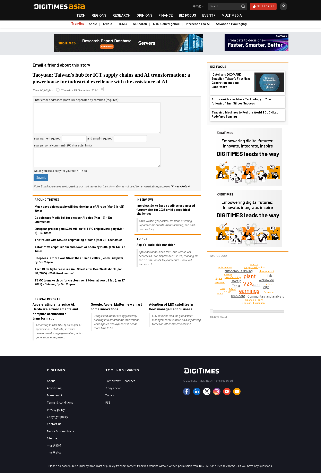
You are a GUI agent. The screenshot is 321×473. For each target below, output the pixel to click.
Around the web (47, 199)
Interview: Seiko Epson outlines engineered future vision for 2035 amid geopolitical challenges (166, 209)
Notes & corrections (60, 431)
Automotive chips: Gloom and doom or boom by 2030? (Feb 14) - (80, 249)
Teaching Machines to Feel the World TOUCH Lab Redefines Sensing (245, 114)
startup (236, 281)
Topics (142, 238)
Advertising (54, 388)
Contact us (54, 424)
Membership (55, 395)
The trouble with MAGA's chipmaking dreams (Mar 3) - (78, 240)
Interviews (145, 199)
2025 (260, 300)
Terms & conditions (60, 402)
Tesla (236, 286)
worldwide (266, 280)
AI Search (140, 24)
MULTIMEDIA (232, 15)
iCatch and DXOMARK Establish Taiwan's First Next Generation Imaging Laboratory (231, 80)
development (267, 271)
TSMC (122, 24)
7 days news (113, 388)
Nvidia (107, 24)
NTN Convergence (166, 24)
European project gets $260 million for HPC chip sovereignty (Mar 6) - (79, 231)
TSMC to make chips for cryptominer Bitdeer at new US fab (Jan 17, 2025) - (80, 282)
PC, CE (227, 292)
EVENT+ (209, 15)
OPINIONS (145, 15)
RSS (107, 402)
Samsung (269, 292)
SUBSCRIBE (263, 6)
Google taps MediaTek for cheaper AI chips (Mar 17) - (73, 219)
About (51, 381)
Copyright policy (57, 417)
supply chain (252, 267)
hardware (220, 282)
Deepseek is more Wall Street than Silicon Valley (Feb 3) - (79, 260)
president (238, 296)
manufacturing (233, 277)
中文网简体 (54, 453)
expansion (250, 300)
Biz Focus (218, 67)
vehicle (219, 288)
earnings (249, 291)
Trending (78, 23)
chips (262, 267)
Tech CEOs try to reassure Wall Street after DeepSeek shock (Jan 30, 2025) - (78, 271)
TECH (81, 15)
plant (250, 276)
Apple (93, 24)
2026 (257, 276)
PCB (256, 285)
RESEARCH (121, 15)
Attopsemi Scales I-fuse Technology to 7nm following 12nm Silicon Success (241, 101)
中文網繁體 (54, 445)
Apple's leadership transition (156, 244)
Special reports (47, 299)
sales (254, 264)
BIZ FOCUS (187, 15)
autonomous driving (238, 271)
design (228, 274)
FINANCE (166, 15)
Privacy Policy (180, 186)
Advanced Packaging (231, 24)
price (269, 284)
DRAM (232, 289)
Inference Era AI (198, 24)
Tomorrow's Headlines (120, 381)
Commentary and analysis (265, 296)
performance (253, 303)
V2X (248, 284)
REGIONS (99, 15)
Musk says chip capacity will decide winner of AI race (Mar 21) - (79, 208)
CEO (266, 288)
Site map (53, 438)
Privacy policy (56, 410)
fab (269, 276)
